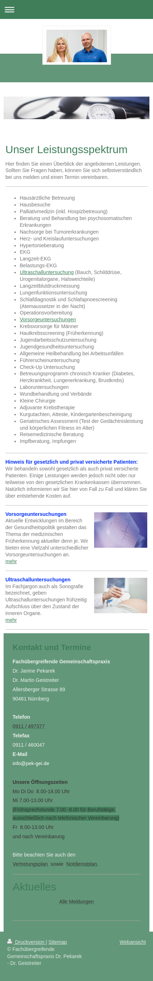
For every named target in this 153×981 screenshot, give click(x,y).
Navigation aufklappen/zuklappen (76, 9)
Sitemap (57, 942)
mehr (11, 561)
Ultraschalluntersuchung (47, 272)
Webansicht (133, 942)
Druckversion (26, 942)
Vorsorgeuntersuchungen (48, 319)
